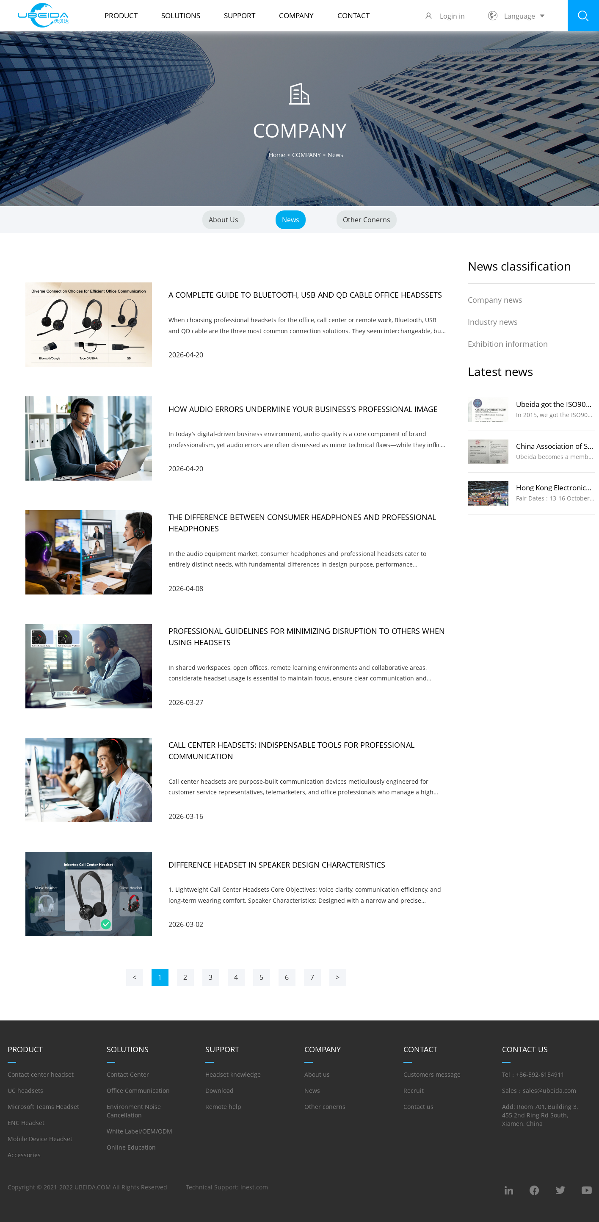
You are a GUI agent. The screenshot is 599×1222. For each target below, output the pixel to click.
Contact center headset (41, 1074)
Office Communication (138, 1091)
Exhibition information (508, 344)
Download (219, 1091)
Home (277, 155)
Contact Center (128, 1074)
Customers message (432, 1074)
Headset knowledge (233, 1074)
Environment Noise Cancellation (134, 1111)
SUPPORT (239, 15)
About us (223, 219)
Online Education (131, 1147)
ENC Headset (26, 1123)
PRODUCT (121, 15)
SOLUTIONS (180, 15)
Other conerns (366, 219)
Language (516, 16)
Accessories (24, 1155)
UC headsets (25, 1091)
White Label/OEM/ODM (139, 1131)
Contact (353, 15)
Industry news (493, 322)
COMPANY (296, 15)
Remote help (223, 1107)
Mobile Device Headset (40, 1139)
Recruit (413, 1091)
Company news (495, 300)
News (290, 219)
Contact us (418, 1107)
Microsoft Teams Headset (43, 1107)
